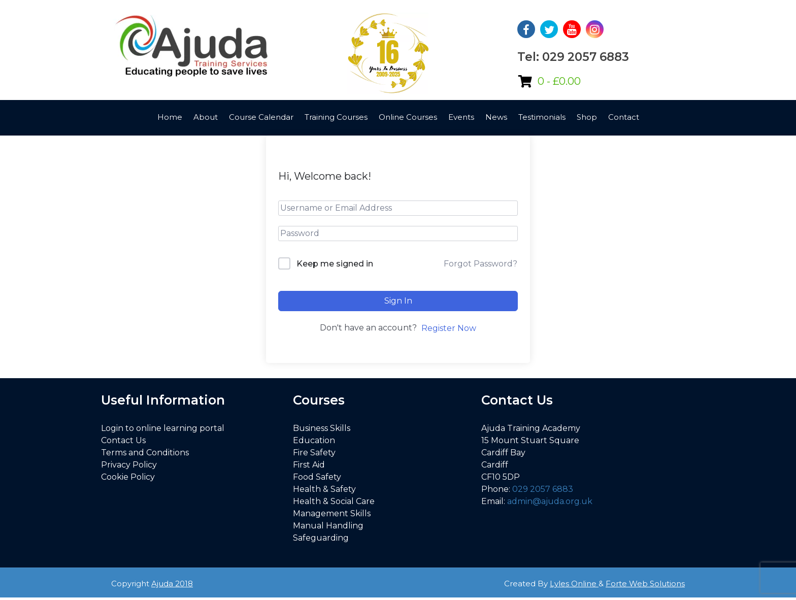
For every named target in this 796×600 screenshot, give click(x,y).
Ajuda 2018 (172, 583)
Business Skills (321, 428)
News (496, 117)
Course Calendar (261, 117)
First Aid (309, 465)
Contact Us (123, 440)
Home (169, 117)
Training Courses (336, 117)
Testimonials (542, 117)
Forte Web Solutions (645, 583)
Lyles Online (574, 583)
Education (314, 440)
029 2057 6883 (542, 489)
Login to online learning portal (162, 428)
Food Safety (317, 477)
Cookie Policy (128, 477)
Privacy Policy (129, 465)
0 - (559, 81)
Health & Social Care (334, 501)
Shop (587, 117)
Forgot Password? (480, 264)
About (205, 117)
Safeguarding (321, 538)
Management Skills (332, 513)
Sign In (398, 301)
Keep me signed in (334, 264)
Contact (623, 117)
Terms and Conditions (145, 452)
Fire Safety (314, 452)
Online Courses (408, 117)
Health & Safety (324, 489)
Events (461, 117)
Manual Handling (328, 525)
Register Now (448, 328)
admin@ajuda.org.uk (549, 501)
